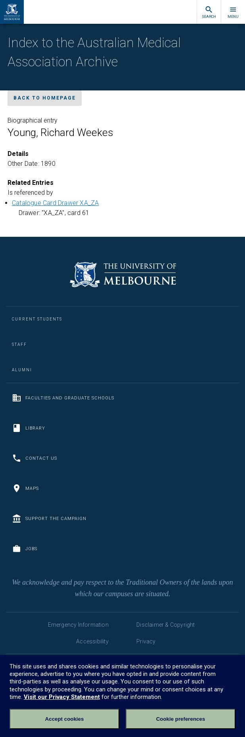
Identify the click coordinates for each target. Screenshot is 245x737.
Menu (233, 12)
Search (209, 12)
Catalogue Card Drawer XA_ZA (55, 203)
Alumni (22, 370)
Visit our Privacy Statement (62, 697)
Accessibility (92, 641)
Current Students (37, 319)
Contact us (34, 458)
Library (28, 428)
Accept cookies (64, 719)
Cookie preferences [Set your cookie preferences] (180, 719)
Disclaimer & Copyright (165, 625)
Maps (25, 488)
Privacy (145, 641)
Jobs (24, 548)
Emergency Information (78, 625)
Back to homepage (44, 98)
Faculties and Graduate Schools (63, 398)
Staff (19, 344)
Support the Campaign (49, 518)
